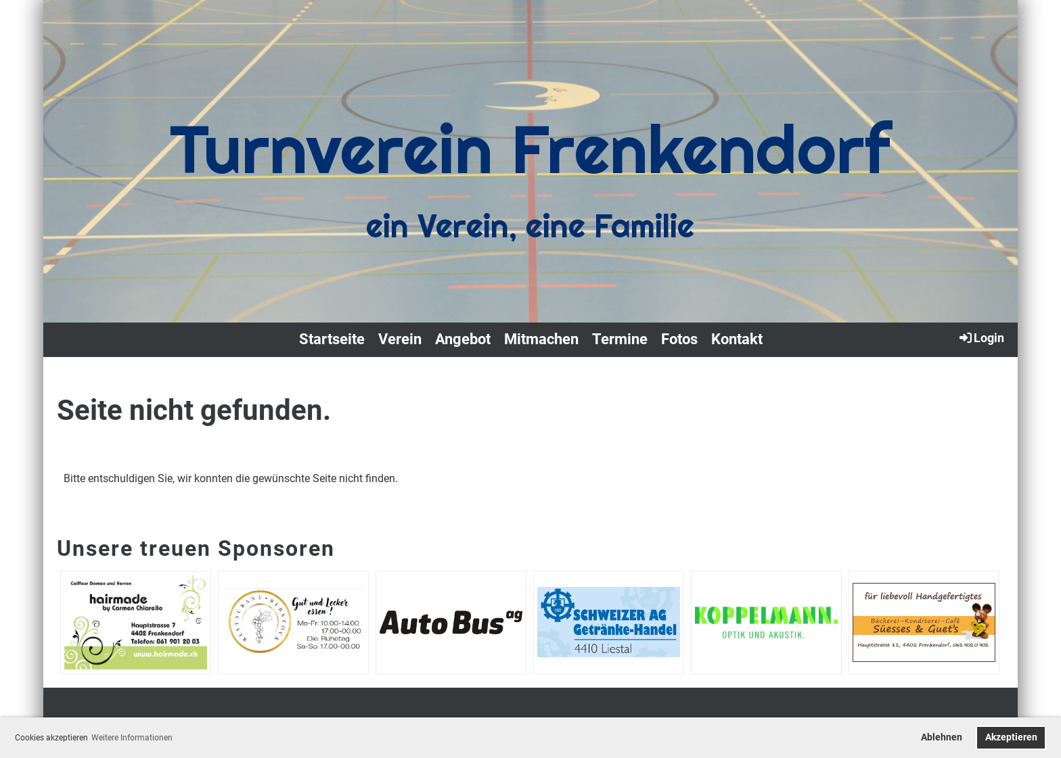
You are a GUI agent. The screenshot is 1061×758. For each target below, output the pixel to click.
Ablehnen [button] (941, 737)
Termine (620, 339)
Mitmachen (541, 339)
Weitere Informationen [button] (132, 737)
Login (980, 337)
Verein (400, 339)
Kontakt (737, 339)
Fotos (679, 339)
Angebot (463, 339)
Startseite (332, 339)
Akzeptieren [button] (1011, 737)
